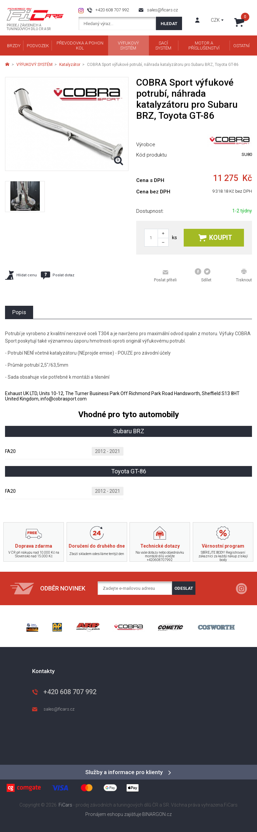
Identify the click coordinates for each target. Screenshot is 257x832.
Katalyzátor (69, 64)
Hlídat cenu (21, 275)
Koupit (215, 238)
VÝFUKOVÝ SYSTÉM (34, 64)
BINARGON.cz (157, 814)
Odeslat (183, 588)
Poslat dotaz (57, 275)
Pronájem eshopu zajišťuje (113, 814)
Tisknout (244, 275)
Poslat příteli (165, 275)
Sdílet (203, 275)
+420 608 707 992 (112, 9)
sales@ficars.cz (162, 9)
